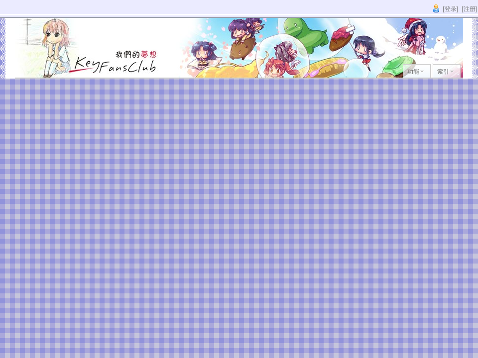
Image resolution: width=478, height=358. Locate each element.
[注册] (469, 8)
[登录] (450, 8)
